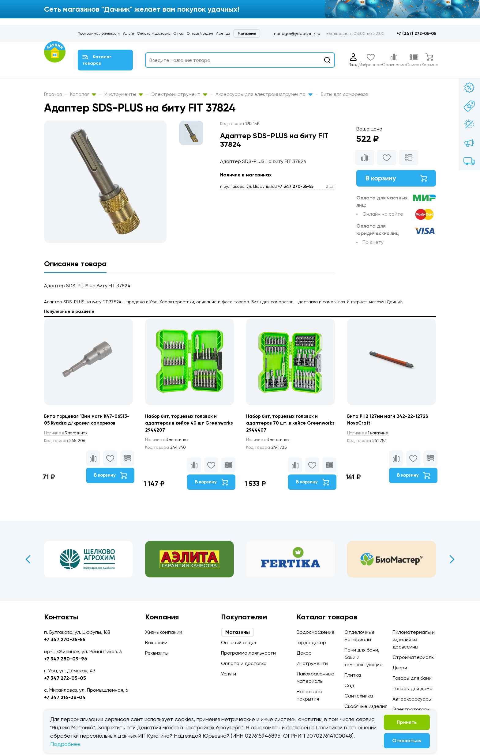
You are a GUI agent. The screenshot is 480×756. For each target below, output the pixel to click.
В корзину (396, 179)
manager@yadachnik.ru (296, 33)
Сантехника (358, 696)
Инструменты (123, 94)
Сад (349, 685)
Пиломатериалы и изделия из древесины (413, 639)
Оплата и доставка (154, 33)
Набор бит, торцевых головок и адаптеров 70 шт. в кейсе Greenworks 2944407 (284, 424)
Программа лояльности (99, 33)
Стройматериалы (413, 657)
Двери (399, 668)
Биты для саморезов (344, 94)
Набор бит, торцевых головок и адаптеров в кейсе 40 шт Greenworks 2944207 (183, 424)
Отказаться (407, 740)
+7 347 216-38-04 (65, 697)
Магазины (247, 33)
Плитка (352, 675)
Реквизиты (156, 653)
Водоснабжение (316, 632)
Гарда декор (311, 642)
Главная (53, 94)
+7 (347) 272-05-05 (416, 33)
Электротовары (411, 709)
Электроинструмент (179, 94)
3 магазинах (68, 441)
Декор (304, 653)
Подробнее (65, 744)
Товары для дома (412, 688)
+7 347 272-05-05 (65, 678)
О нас (179, 33)
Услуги (128, 33)
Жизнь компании (163, 632)
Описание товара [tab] (75, 263)
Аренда (223, 33)
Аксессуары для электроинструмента (264, 94)
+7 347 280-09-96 (65, 659)
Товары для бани (412, 678)
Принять (407, 722)
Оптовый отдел (200, 33)
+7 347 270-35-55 (295, 186)
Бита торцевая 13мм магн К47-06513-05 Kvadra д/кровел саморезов (81, 424)
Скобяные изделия (365, 706)
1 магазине (369, 433)
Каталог (83, 94)
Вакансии (156, 642)
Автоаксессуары (412, 699)
